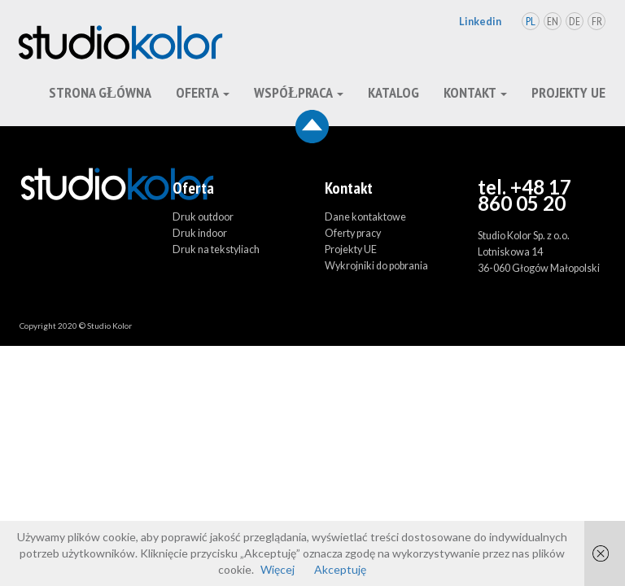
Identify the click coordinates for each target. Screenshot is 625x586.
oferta (202, 92)
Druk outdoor (203, 217)
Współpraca (298, 92)
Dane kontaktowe (365, 217)
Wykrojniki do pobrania (376, 266)
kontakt (475, 92)
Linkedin (480, 21)
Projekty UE (568, 92)
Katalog (393, 92)
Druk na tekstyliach (216, 249)
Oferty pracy (353, 233)
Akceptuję (340, 569)
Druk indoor (200, 233)
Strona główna (100, 92)
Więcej (277, 569)
